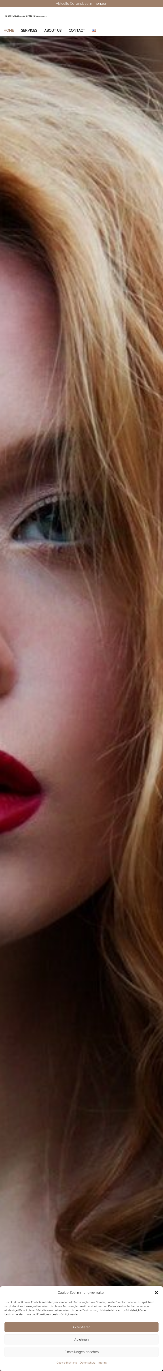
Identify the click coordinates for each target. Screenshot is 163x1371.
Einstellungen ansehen (81, 1352)
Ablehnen (81, 1339)
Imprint (102, 1362)
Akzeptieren (81, 1327)
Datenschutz (87, 1362)
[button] (156, 1292)
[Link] (26, 15)
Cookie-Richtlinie (67, 1362)
